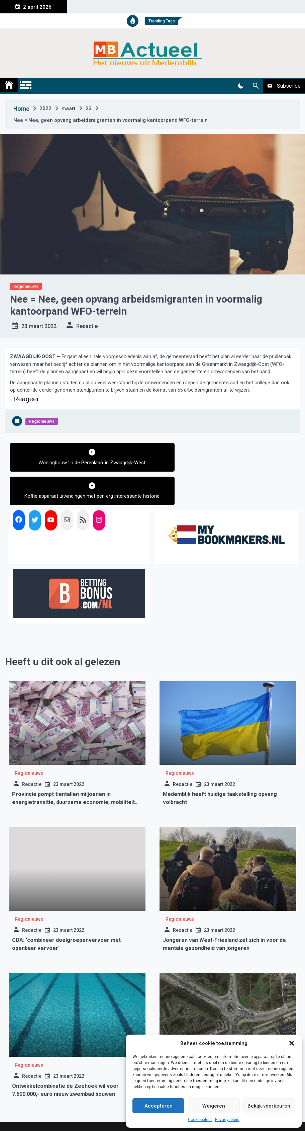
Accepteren (158, 1106)
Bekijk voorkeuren (268, 1106)
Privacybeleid (227, 1119)
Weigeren (213, 1106)
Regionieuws (25, 286)
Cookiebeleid (200, 1119)
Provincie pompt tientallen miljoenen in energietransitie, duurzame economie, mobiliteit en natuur (73, 776)
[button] (291, 1043)
